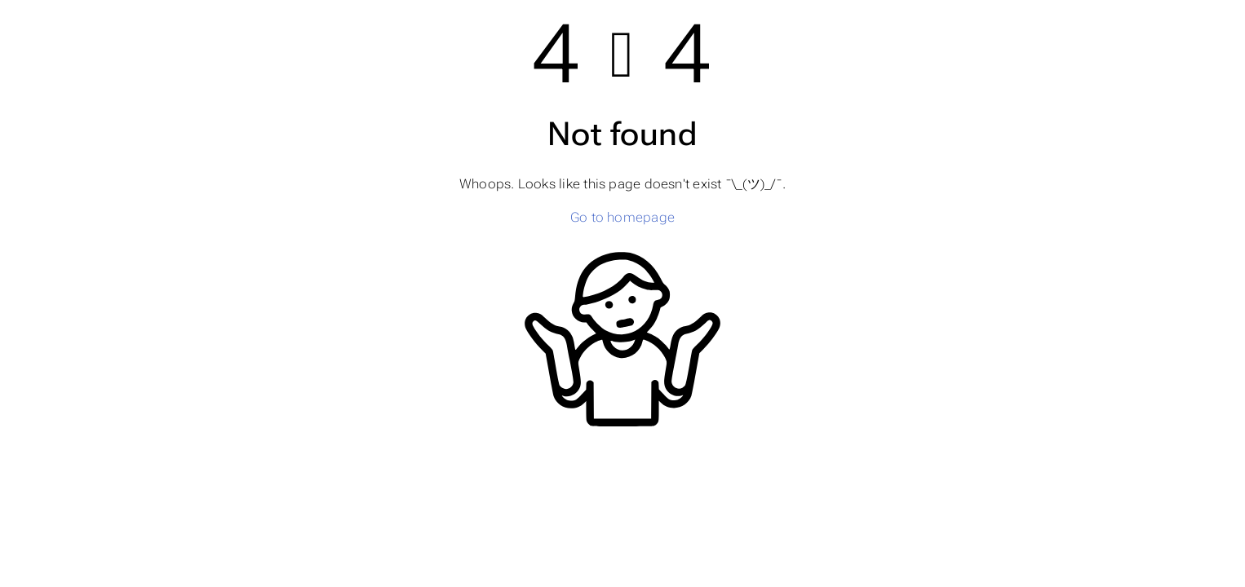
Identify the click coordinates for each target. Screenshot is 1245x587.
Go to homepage (622, 217)
